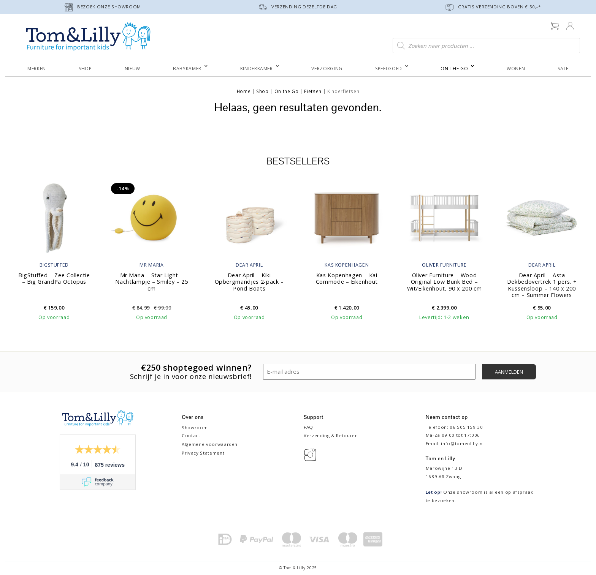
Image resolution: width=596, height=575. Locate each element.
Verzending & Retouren (331, 435)
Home (244, 91)
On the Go (286, 91)
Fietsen (313, 91)
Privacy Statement (203, 453)
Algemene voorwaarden (210, 444)
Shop (262, 91)
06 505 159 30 (466, 427)
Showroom (195, 427)
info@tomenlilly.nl (462, 443)
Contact (191, 435)
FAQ (308, 427)
